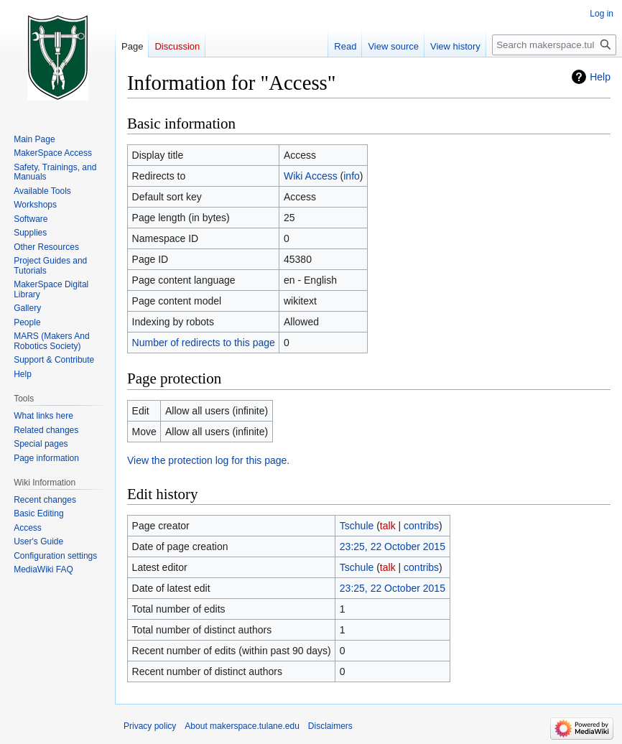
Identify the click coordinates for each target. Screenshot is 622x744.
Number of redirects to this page (203, 342)
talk (388, 525)
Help (600, 77)
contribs (421, 525)
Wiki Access (311, 176)
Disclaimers (330, 726)
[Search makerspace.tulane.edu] (554, 44)
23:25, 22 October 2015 (392, 546)
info (351, 176)
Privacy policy (150, 726)
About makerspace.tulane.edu (242, 726)
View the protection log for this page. (208, 460)
